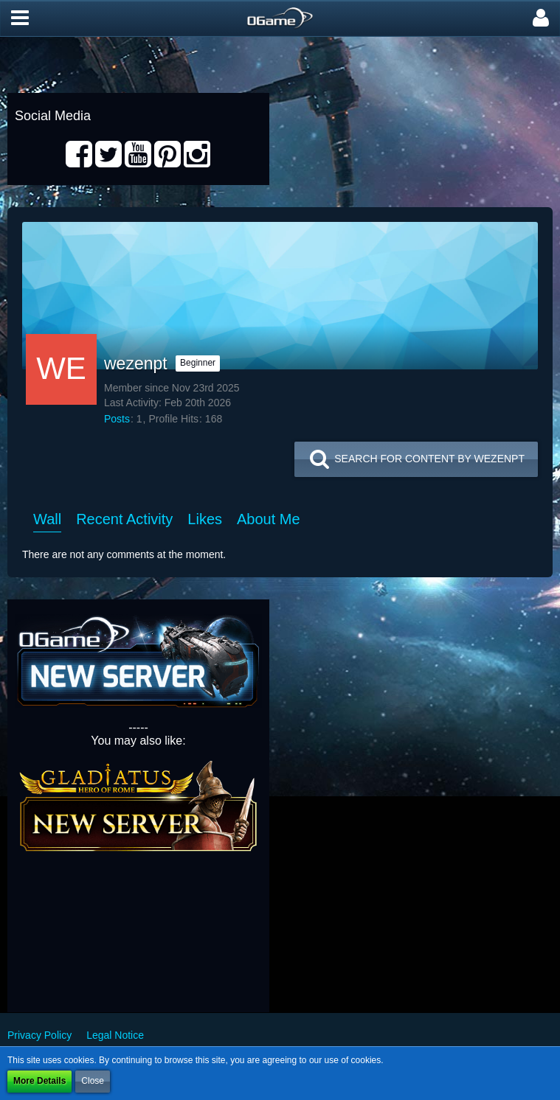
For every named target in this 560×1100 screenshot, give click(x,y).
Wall (47, 519)
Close (92, 1081)
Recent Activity (124, 519)
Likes (204, 519)
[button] (19, 18)
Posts (117, 419)
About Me (268, 519)
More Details (39, 1081)
